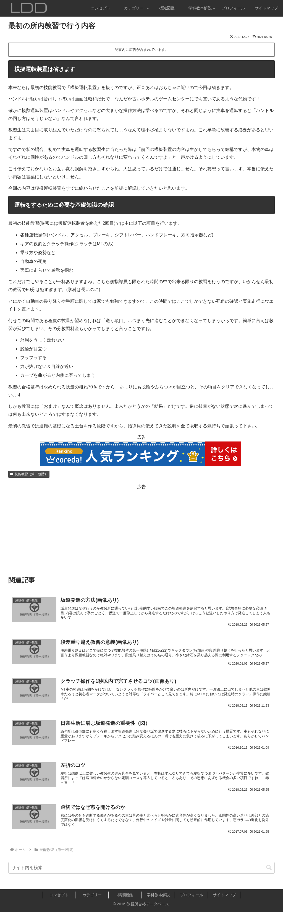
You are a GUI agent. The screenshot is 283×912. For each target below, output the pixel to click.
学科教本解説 (158, 895)
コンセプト (59, 895)
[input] (141, 868)
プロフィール (191, 895)
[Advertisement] (141, 529)
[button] (269, 867)
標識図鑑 (125, 895)
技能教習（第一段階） (29, 474)
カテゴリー (92, 895)
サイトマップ (224, 895)
